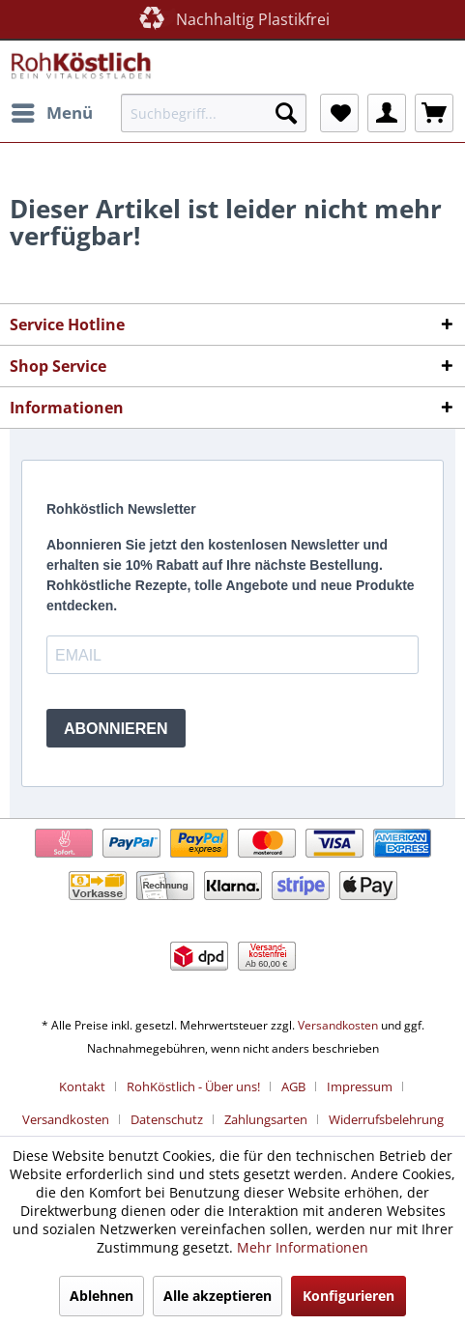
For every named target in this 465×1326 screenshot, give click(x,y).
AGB (293, 1086)
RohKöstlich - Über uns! (193, 1086)
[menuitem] (51, 113)
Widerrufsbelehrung (386, 1119)
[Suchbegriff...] (213, 113)
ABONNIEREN (116, 728)
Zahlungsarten (265, 1119)
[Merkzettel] (339, 113)
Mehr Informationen (302, 1247)
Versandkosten (338, 1025)
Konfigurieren (348, 1295)
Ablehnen (101, 1295)
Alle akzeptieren (217, 1295)
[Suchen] (286, 113)
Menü (52, 111)
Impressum (359, 1086)
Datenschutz (167, 1119)
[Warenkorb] (434, 113)
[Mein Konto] (386, 113)
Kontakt (82, 1086)
